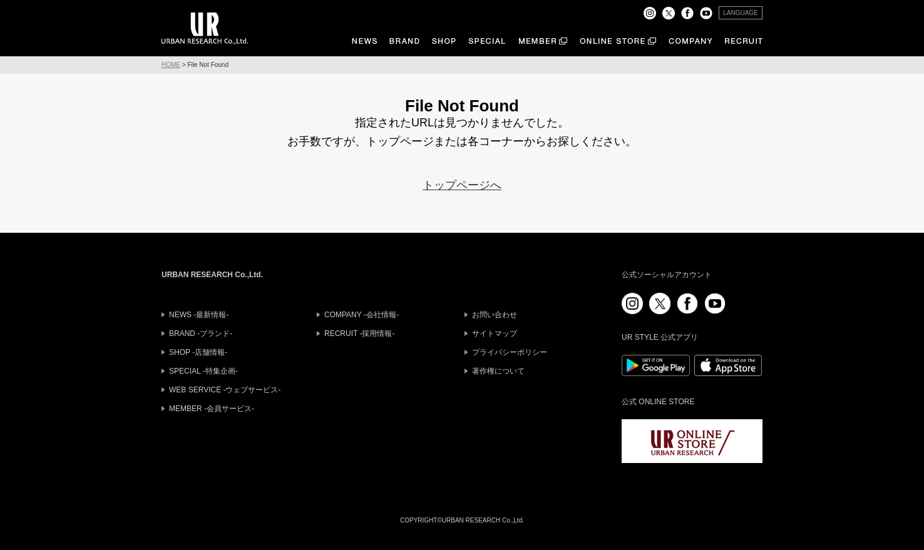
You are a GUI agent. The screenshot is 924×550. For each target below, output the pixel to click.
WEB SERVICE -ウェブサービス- (224, 389)
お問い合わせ (494, 314)
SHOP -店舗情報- (198, 352)
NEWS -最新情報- (198, 314)
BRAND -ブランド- (200, 333)
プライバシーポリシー (509, 352)
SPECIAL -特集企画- (203, 371)
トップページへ (462, 185)
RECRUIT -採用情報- (359, 333)
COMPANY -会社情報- (361, 314)
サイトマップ (494, 333)
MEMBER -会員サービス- (211, 408)
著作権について (498, 371)
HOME (171, 64)
